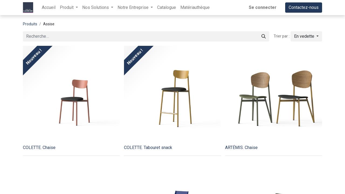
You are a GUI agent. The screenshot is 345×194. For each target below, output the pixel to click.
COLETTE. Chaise (39, 147)
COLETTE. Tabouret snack (148, 147)
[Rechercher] (263, 36)
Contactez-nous (304, 7)
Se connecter (263, 7)
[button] (306, 36)
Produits (30, 24)
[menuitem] (49, 7)
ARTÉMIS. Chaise (241, 147)
